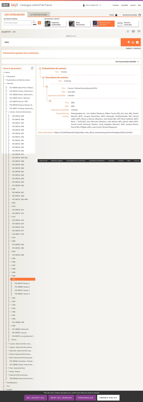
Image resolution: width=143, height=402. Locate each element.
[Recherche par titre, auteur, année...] (18, 23)
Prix (8, 386)
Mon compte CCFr (94, 5)
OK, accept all (36, 398)
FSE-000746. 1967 (18, 192)
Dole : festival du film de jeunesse (21, 358)
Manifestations (12, 383)
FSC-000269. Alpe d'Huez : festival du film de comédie (22, 87)
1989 (13, 272)
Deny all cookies (61, 398)
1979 (13, 237)
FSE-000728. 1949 (18, 126)
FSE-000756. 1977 (18, 231)
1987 (13, 265)
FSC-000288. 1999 (18, 322)
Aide (139, 5)
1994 (13, 305)
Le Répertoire (38, 14)
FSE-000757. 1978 (18, 234)
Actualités (124, 5)
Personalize (86, 398)
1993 (13, 301)
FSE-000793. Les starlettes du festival (23, 336)
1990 (13, 276)
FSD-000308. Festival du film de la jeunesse (22, 378)
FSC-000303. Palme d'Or (20, 329)
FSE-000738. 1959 (18, 165)
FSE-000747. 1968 (18, 196)
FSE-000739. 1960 (18, 168)
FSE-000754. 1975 (18, 224)
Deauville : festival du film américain (21, 351)
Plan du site (43, 161)
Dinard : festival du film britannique (21, 354)
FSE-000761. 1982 (18, 248)
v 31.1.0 (136, 161)
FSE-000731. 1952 (18, 137)
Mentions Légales (57, 161)
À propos (116, 5)
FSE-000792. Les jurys (19, 333)
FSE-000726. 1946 (18, 119)
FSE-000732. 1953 (18, 140)
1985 (13, 258)
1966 (13, 189)
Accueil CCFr (6, 32)
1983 (13, 251)
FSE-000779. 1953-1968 (20, 199)
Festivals (10, 83)
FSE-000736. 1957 (18, 154)
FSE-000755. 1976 (18, 227)
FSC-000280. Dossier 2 (22, 287)
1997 (13, 315)
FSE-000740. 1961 (18, 171)
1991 (13, 279)
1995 (13, 308)
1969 (13, 203)
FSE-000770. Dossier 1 (22, 283)
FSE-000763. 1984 (18, 255)
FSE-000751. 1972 (18, 213)
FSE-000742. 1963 (18, 178)
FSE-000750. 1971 (18, 210)
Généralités (11, 76)
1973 (13, 217)
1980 (13, 241)
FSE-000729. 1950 (18, 130)
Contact (133, 5)
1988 (13, 269)
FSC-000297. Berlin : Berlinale (20, 98)
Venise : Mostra (15, 371)
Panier (113, 15)
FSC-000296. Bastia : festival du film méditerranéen (22, 94)
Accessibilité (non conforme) (75, 161)
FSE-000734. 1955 (18, 147)
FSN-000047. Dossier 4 (22, 294)
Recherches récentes (132, 15)
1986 (13, 262)
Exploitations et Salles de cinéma (18, 80)
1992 (13, 298)
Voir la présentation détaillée (126, 61)
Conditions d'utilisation (97, 161)
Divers (14, 339)
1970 (13, 206)
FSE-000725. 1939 (18, 116)
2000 (13, 326)
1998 (13, 319)
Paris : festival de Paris (17, 368)
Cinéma (7, 72)
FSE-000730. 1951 (18, 133)
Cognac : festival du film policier (21, 347)
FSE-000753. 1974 (18, 220)
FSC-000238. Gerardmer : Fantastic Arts (22, 361)
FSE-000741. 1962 (18, 175)
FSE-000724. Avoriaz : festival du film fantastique (22, 91)
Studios (9, 389)
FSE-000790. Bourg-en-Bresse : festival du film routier (22, 105)
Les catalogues (14, 14)
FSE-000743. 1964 (18, 182)
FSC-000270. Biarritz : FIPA (19, 101)
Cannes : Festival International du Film (21, 112)
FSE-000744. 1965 (18, 185)
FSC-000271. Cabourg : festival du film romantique (22, 108)
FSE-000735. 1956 (18, 151)
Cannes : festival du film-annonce (21, 344)
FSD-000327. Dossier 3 (22, 290)
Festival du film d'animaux (19, 375)
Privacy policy (108, 398)
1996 (13, 312)
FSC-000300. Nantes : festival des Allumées (22, 364)
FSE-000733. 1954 (18, 144)
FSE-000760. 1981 (18, 244)
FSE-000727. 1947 (18, 123)
